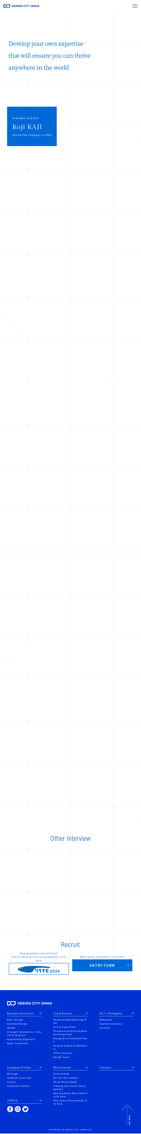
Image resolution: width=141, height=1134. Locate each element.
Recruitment (62, 1068)
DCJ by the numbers (66, 1078)
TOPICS (12, 1101)
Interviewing (61, 1074)
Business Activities (20, 1014)
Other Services (63, 1053)
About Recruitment (65, 1082)
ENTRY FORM (102, 965)
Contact (105, 1068)
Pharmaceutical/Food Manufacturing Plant (70, 1033)
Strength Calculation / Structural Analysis (24, 1034)
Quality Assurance (111, 1024)
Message (12, 1074)
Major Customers (18, 1043)
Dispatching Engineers (21, 1039)
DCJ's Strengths (111, 1014)
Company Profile (19, 1068)
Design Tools (61, 1057)
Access (11, 1082)
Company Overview (19, 1078)
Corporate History (18, 1086)
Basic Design (15, 1020)
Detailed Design (17, 1024)
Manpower (106, 1020)
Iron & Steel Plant (64, 1027)
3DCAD (11, 1028)
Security (105, 1028)
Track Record (62, 1014)
